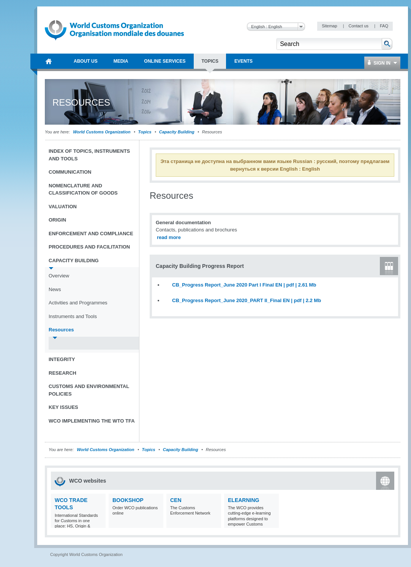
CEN (176, 500)
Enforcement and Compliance (91, 233)
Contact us (359, 26)
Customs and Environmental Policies (89, 390)
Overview (59, 276)
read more (169, 237)
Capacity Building (176, 132)
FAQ (384, 26)
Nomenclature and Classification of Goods (83, 189)
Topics (145, 132)
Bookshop (128, 500)
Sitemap (330, 26)
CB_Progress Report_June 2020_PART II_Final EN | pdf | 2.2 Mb (246, 300)
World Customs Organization (102, 132)
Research (62, 373)
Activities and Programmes (78, 303)
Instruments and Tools (73, 316)
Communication (70, 172)
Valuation (63, 206)
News (55, 289)
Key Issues (63, 407)
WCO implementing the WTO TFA (92, 421)
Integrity (62, 359)
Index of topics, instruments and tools (89, 155)
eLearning (243, 500)
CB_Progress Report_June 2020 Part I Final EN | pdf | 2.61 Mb (244, 285)
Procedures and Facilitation (89, 247)
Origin (57, 220)
